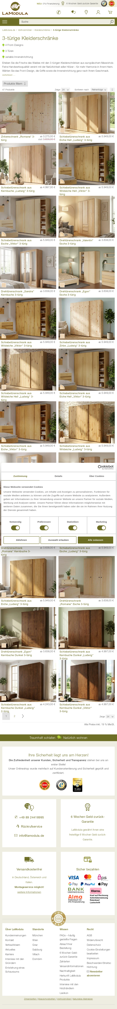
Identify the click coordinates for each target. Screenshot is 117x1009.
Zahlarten (65, 961)
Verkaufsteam (12, 944)
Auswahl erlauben (58, 540)
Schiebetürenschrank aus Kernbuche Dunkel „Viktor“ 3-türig (76, 708)
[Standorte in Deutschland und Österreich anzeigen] (86, 12)
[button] (48, 3)
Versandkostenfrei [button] (29, 869)
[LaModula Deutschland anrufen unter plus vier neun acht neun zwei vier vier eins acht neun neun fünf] (58, 12)
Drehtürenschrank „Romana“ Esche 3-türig (74, 602)
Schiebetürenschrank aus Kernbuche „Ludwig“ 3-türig (18, 189)
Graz (35, 944)
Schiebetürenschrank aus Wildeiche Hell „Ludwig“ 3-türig (17, 396)
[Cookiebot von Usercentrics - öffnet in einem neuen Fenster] (100, 467)
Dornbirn (37, 959)
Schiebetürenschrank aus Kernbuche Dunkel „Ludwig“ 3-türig (76, 655)
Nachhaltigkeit (67, 971)
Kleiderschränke (43, 30)
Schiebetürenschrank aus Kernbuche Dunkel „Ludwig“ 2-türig (18, 708)
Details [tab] (58, 476)
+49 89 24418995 (29, 817)
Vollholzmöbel (25, 30)
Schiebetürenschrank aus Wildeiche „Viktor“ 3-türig (16, 344)
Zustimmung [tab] (20, 476)
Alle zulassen (95, 540)
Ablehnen (21, 540)
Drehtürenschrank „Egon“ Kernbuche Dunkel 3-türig (16, 653)
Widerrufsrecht (95, 940)
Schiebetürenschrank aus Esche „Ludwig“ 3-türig (75, 549)
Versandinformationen (72, 966)
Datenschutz (94, 944)
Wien (35, 940)
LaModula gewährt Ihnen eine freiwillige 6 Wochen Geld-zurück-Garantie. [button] (87, 834)
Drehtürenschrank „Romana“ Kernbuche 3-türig (15, 551)
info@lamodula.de (29, 835)
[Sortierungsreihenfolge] (112, 89)
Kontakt (9, 940)
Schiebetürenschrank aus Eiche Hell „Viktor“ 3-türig (75, 395)
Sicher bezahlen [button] (87, 869)
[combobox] (67, 21)
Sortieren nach (82, 89)
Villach (35, 954)
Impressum (93, 958)
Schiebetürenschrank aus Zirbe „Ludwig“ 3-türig (75, 344)
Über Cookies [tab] (96, 476)
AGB (89, 935)
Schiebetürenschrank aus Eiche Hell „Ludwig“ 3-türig (76, 138)
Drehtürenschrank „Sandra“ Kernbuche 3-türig (17, 293)
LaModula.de (9, 30)
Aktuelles (10, 949)
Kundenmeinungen (15, 935)
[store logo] (15, 9)
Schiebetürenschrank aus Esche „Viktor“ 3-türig (16, 242)
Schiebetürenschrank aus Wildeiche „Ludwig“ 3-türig (76, 447)
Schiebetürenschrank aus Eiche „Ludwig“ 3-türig (16, 602)
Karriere (9, 954)
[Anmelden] (98, 12)
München (37, 935)
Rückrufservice (29, 826)
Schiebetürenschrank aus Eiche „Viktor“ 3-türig (16, 447)
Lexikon (64, 993)
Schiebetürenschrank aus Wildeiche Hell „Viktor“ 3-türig (75, 191)
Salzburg (37, 949)
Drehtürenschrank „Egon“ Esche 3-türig (75, 293)
